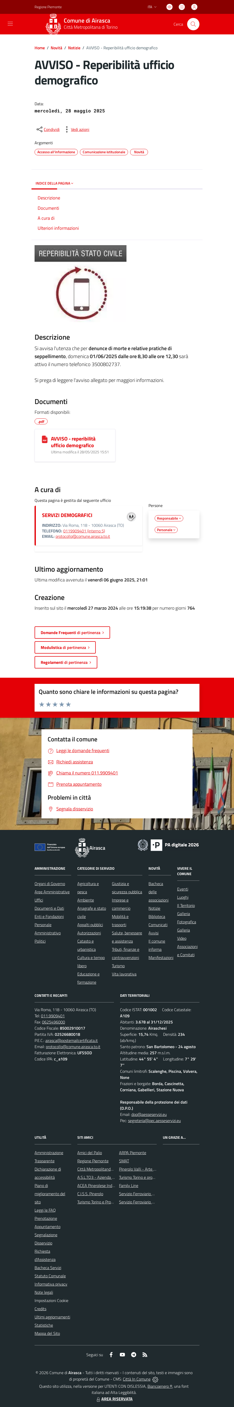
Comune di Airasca (87, 20)
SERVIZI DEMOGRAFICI (67, 515)
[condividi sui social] (48, 129)
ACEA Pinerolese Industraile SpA (105, 1185)
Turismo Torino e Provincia (99, 1202)
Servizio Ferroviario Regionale (144, 1202)
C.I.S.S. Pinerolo (90, 1194)
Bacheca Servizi (48, 1268)
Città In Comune (137, 1379)
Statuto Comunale (50, 1276)
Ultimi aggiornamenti (52, 1317)
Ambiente (85, 900)
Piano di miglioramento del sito (50, 1193)
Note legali (44, 1292)
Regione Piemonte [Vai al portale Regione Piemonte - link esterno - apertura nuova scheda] (48, 6)
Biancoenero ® (159, 1386)
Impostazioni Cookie (51, 1300)
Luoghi (182, 897)
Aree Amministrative (52, 892)
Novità (56, 48)
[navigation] (10, 24)
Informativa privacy (51, 1284)
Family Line (128, 1185)
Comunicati (157, 925)
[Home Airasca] (83, 24)
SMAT (124, 1161)
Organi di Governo (50, 883)
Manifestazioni (160, 957)
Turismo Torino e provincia (140, 1177)
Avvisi (153, 933)
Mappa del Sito (47, 1333)
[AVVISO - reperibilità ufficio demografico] (44, 439)
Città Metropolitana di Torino (91, 27)
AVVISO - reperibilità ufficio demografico (73, 442)
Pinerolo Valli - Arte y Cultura (144, 1169)
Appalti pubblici (90, 925)
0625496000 (53, 1022)
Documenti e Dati (49, 908)
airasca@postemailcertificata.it (71, 1040)
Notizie (74, 48)
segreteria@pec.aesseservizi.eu (154, 1120)
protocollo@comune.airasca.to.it (83, 536)
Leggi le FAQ (45, 1210)
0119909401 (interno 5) (84, 531)
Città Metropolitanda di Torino (102, 1169)
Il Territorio (186, 905)
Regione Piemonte (93, 1161)
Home (40, 48)
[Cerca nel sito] (193, 24)
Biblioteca (156, 916)
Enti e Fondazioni (49, 916)
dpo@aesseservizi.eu (149, 1114)
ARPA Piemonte (132, 1153)
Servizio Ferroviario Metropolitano (147, 1194)
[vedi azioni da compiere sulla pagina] (76, 129)
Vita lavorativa (124, 974)
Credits (40, 1309)
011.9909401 (53, 1016)
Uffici (39, 900)
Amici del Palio (89, 1153)
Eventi (182, 889)
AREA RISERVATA (114, 1399)
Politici (40, 941)
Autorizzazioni (89, 933)
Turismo (118, 966)
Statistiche (44, 1325)
